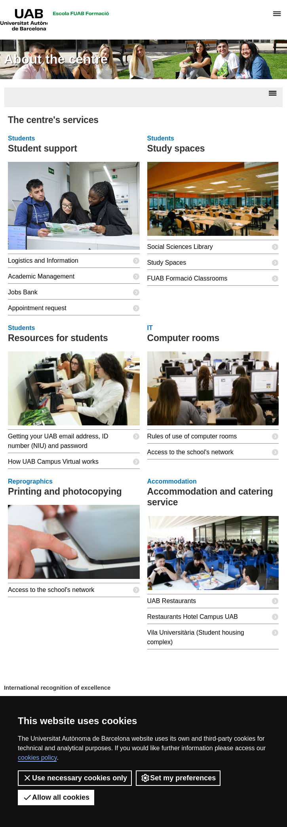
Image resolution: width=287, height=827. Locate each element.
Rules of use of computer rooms (213, 436)
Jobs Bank (74, 292)
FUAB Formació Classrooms (213, 278)
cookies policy (37, 757)
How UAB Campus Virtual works (74, 462)
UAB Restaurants (213, 601)
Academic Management (74, 276)
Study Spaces (213, 262)
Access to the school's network (213, 452)
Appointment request (74, 308)
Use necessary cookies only (75, 778)
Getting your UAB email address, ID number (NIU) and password (74, 439)
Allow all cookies (56, 797)
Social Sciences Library (213, 247)
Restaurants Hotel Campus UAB (213, 617)
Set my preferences (178, 778)
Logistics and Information (74, 260)
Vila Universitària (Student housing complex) (213, 635)
